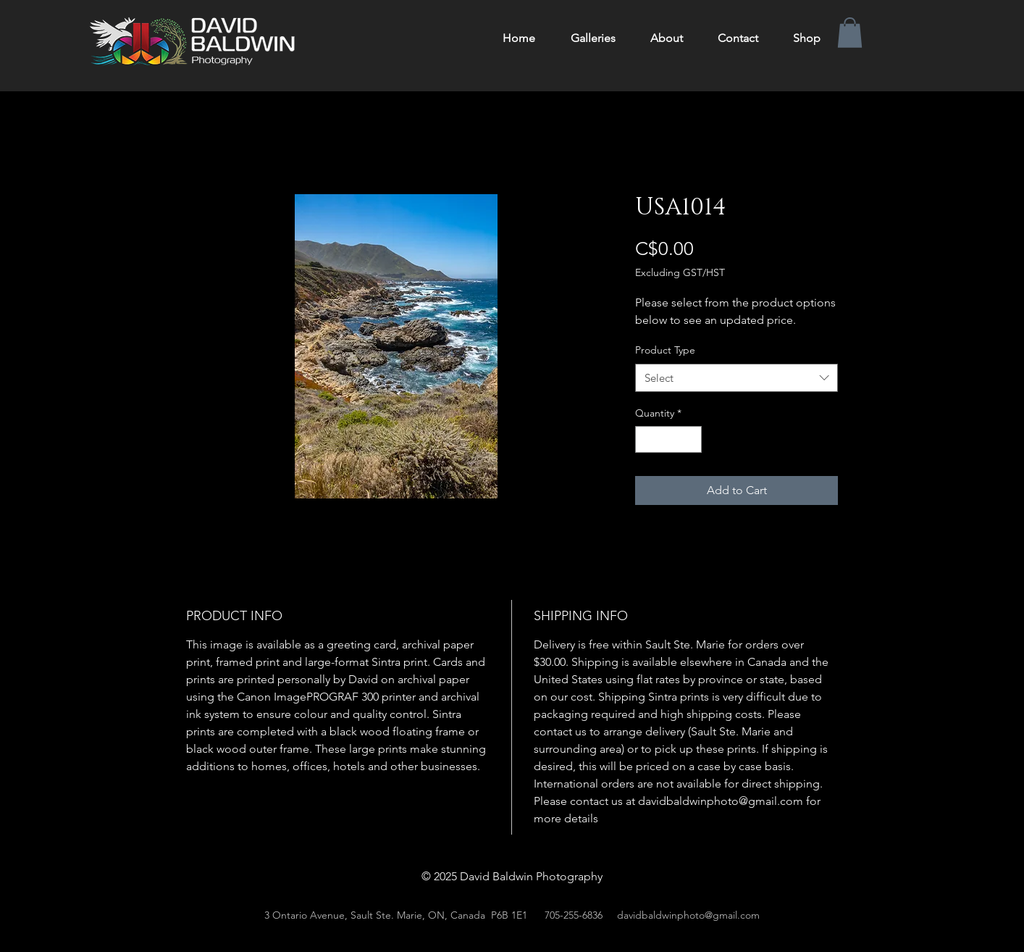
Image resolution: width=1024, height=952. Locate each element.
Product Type (665, 349)
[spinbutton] (668, 439)
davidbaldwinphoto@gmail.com (688, 915)
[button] (850, 32)
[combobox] (736, 378)
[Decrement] (646, 439)
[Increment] (690, 439)
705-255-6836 (574, 915)
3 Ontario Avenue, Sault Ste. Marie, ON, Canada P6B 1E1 (395, 915)
